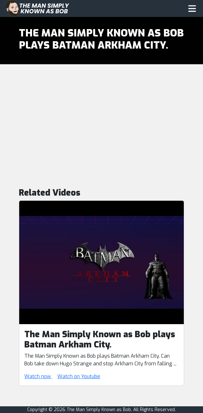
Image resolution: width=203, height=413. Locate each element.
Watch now (38, 376)
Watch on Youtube (78, 376)
